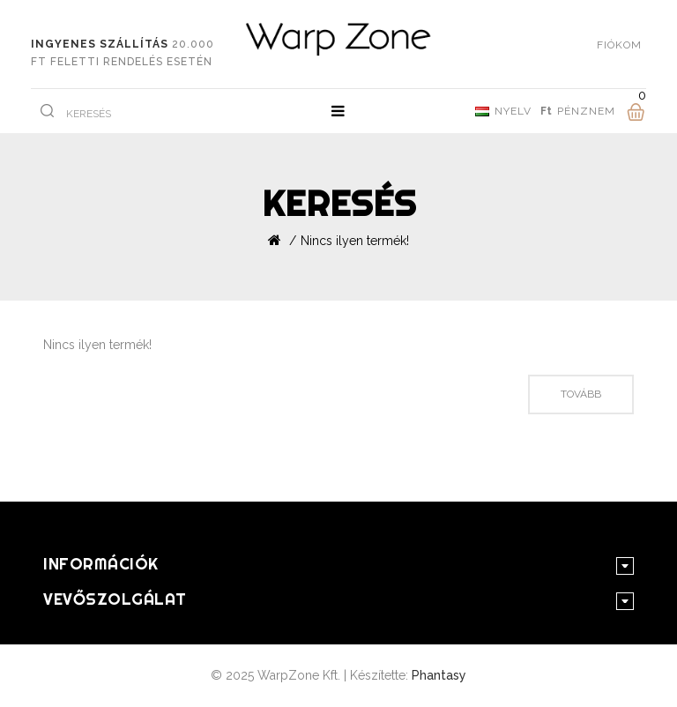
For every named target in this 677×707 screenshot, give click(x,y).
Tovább (581, 394)
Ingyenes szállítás (99, 44)
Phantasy (439, 675)
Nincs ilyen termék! (355, 241)
